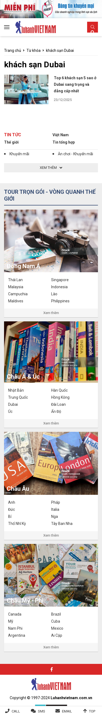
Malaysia (15, 287)
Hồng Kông (60, 397)
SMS (41, 711)
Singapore (60, 280)
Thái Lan (15, 280)
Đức (11, 509)
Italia (55, 509)
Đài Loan (58, 404)
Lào (54, 294)
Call (16, 711)
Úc (10, 411)
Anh (11, 502)
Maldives (15, 301)
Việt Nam (60, 135)
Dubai (13, 404)
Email (67, 711)
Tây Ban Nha (62, 523)
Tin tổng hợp (63, 142)
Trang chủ (12, 50)
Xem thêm (51, 313)
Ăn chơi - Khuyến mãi (75, 154)
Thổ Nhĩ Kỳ (17, 523)
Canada (14, 614)
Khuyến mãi (19, 154)
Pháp (55, 502)
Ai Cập (56, 635)
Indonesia (59, 287)
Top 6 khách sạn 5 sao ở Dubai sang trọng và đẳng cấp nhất (75, 84)
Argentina (16, 635)
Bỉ (9, 516)
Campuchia (18, 294)
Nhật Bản (16, 390)
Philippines (60, 301)
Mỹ (10, 621)
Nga (54, 516)
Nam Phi (15, 628)
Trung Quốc (18, 397)
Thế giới (11, 142)
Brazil (56, 614)
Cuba (55, 621)
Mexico (57, 628)
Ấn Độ (56, 411)
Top (92, 711)
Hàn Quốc (59, 390)
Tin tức (12, 134)
